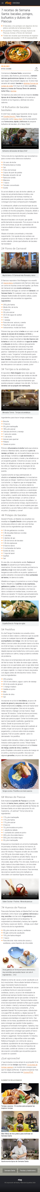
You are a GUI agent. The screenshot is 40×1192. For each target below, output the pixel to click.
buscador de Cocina (11, 38)
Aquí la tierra (8, 283)
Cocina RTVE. (28, 1072)
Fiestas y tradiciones (28, 1171)
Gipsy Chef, (18, 119)
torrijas (13, 91)
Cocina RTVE (32, 38)
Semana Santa (9, 1171)
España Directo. (10, 116)
